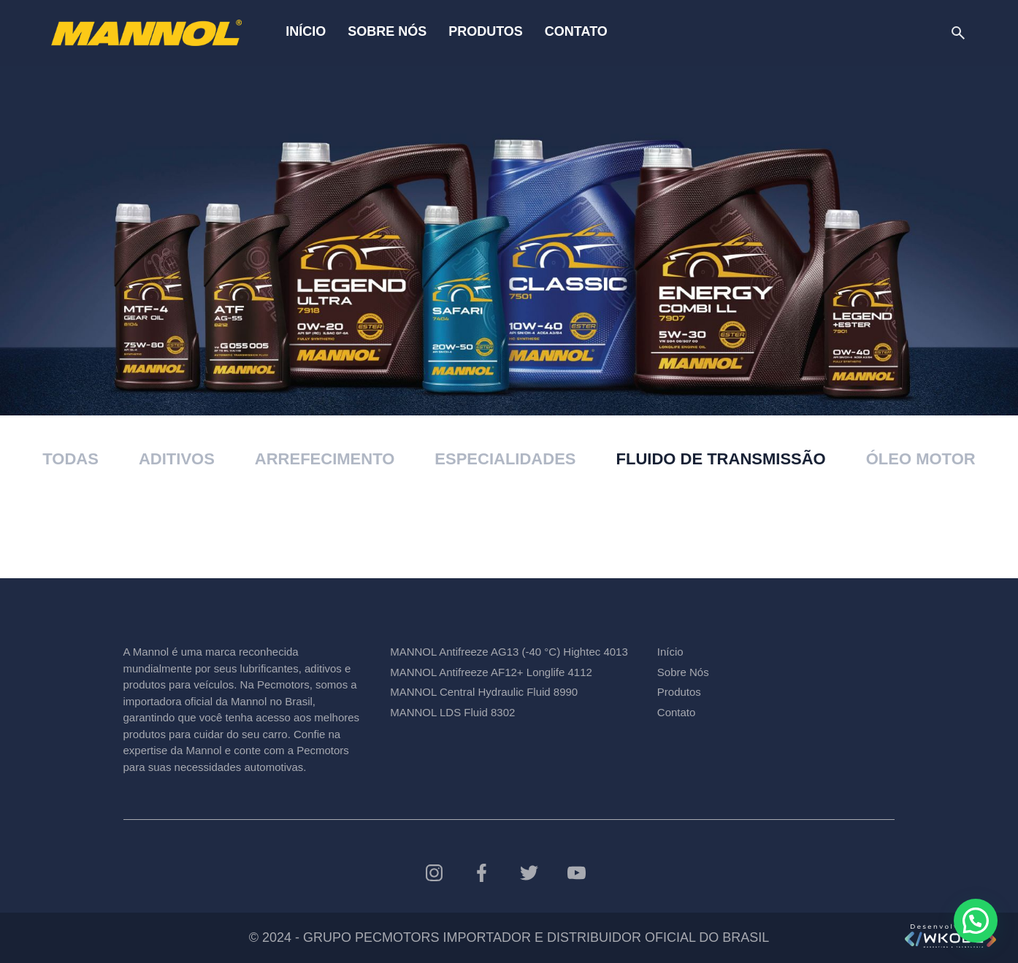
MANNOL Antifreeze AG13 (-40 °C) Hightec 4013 (509, 651)
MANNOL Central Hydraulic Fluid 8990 (484, 692)
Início (306, 31)
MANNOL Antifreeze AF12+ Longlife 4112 (491, 672)
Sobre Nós (387, 31)
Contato (576, 31)
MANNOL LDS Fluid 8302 (452, 712)
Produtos (485, 31)
